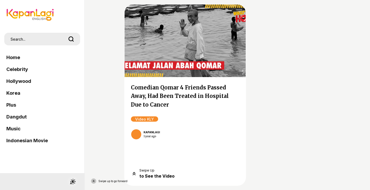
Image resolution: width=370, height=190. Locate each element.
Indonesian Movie (27, 140)
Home (13, 57)
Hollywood (18, 81)
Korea (13, 93)
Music (13, 128)
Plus (11, 105)
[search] (71, 39)
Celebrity (17, 69)
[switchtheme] (72, 181)
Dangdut (16, 117)
